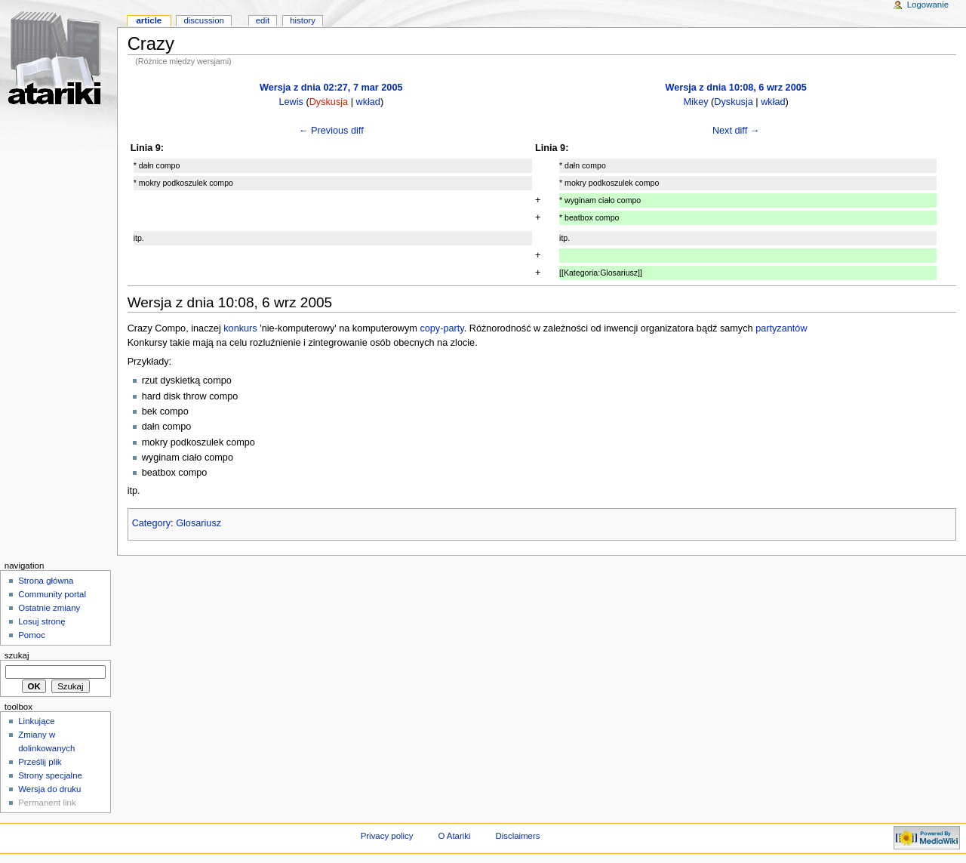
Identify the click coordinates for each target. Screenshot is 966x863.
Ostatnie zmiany (49, 607)
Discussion (203, 20)
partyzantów (781, 328)
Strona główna (45, 580)
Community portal (52, 594)
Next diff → (736, 130)
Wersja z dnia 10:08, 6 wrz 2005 (735, 87)
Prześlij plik (39, 761)
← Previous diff (331, 130)
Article (149, 20)
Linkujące (36, 721)
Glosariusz (198, 523)
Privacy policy (387, 835)
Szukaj (17, 655)
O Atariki (454, 835)
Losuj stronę (41, 621)
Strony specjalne (50, 775)
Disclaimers (517, 835)
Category (151, 523)
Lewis (290, 102)
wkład (367, 102)
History (302, 20)
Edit (262, 20)
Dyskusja (328, 102)
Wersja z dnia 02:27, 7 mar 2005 (331, 87)
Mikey (695, 102)
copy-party (441, 328)
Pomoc (31, 635)
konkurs (240, 328)
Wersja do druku (49, 789)
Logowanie (928, 4)
